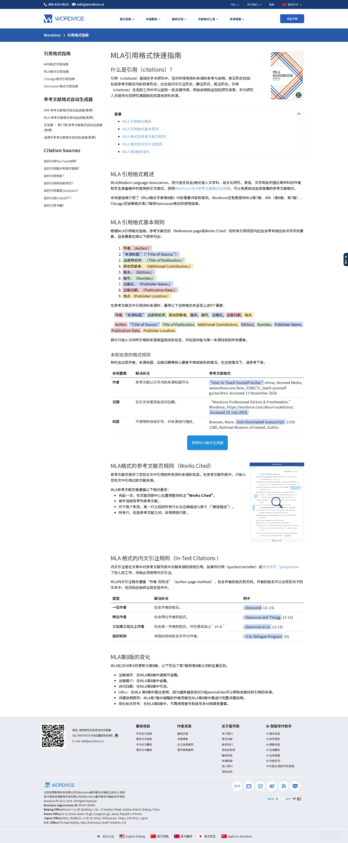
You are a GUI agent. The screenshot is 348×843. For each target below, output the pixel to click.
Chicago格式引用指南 (59, 79)
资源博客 (182, 739)
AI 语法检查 (273, 733)
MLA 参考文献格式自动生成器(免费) (68, 117)
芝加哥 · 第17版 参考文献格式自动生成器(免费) (73, 127)
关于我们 (227, 733)
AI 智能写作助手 (279, 726)
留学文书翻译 (144, 750)
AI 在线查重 (273, 755)
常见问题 (227, 739)
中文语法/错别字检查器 (280, 766)
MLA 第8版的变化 (136, 151)
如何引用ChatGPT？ (58, 198)
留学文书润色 (144, 739)
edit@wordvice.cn (92, 741)
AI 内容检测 (273, 760)
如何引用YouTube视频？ (61, 161)
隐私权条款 (228, 750)
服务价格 (182, 733)
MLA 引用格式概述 (137, 121)
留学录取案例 (185, 750)
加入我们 (227, 766)
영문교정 (105, 836)
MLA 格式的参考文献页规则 (144, 136)
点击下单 (292, 18)
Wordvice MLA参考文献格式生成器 (202, 188)
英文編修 (183, 836)
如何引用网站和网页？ (59, 183)
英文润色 (160, 836)
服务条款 (227, 755)
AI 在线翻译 (273, 750)
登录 (271, 4)
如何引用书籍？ (55, 205)
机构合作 (227, 771)
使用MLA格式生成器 (207, 442)
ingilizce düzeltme (236, 836)
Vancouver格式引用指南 (61, 86)
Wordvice (52, 35)
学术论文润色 (144, 733)
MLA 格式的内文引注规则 (142, 144)
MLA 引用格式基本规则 (140, 128)
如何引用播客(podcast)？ (62, 190)
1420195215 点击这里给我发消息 (97, 735)
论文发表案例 (185, 744)
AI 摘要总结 (273, 744)
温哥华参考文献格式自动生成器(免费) (70, 137)
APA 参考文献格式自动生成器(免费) (68, 110)
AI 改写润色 (273, 739)
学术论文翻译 (144, 744)
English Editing (132, 836)
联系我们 (227, 744)
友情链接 (227, 760)
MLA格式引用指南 (56, 71)
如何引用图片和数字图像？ (62, 168)
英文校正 (207, 836)
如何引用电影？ (55, 176)
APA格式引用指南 (56, 64)
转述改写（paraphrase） (281, 566)
